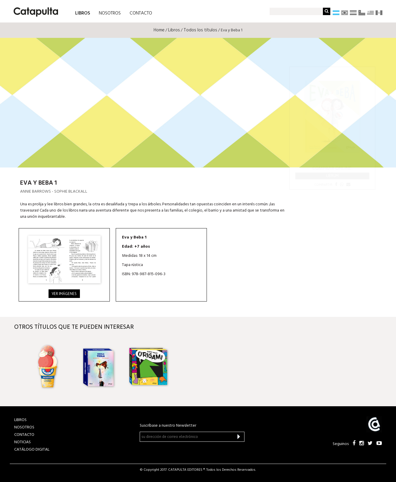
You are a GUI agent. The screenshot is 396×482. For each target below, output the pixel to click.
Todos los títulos (200, 30)
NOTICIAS (22, 442)
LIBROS (82, 12)
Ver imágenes (64, 293)
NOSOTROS (110, 13)
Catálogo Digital (31, 449)
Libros (174, 30)
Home (159, 30)
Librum (332, 175)
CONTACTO (141, 13)
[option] (49, 366)
